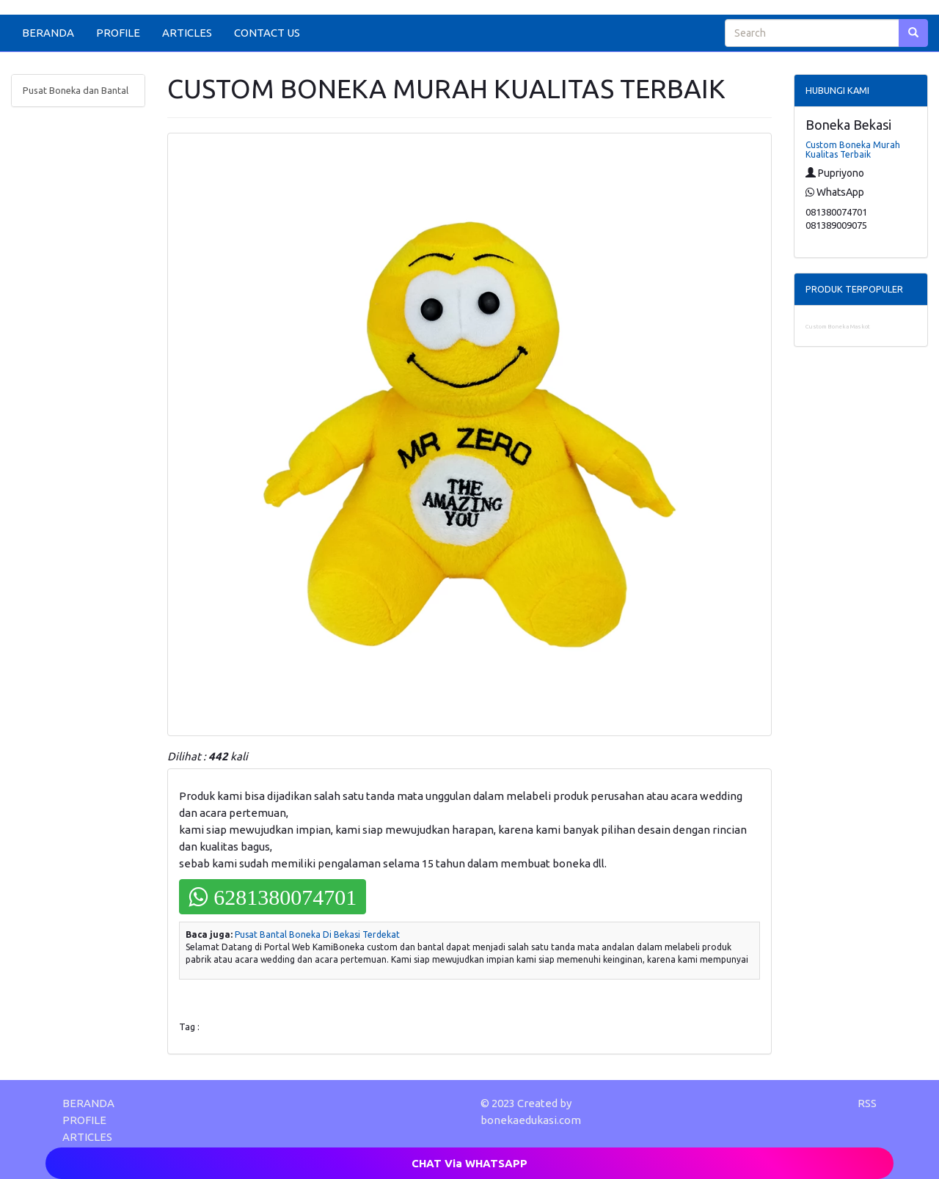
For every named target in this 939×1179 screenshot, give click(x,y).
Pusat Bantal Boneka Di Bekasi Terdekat (317, 934)
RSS (867, 1103)
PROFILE (118, 32)
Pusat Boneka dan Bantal (75, 90)
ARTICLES (187, 32)
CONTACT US (267, 32)
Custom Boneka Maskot (837, 326)
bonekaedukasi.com (531, 1120)
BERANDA (48, 32)
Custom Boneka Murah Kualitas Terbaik (852, 149)
